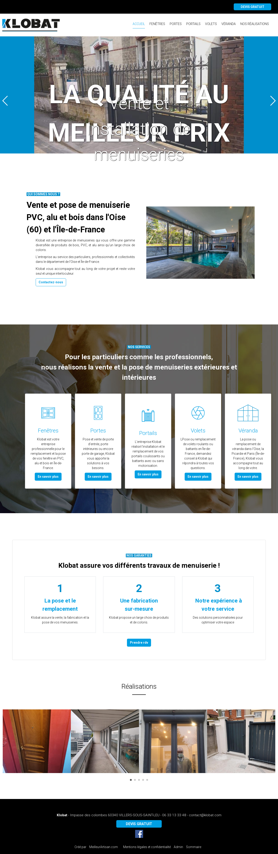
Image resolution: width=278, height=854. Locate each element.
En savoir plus (48, 476)
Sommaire (193, 847)
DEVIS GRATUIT (252, 7)
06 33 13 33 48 (174, 815)
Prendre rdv (139, 642)
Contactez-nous (51, 282)
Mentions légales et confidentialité (147, 847)
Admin (178, 847)
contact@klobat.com (205, 815)
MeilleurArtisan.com (103, 847)
